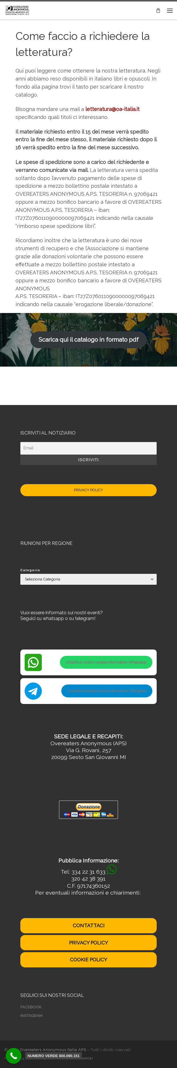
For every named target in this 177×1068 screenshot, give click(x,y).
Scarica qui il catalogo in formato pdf (89, 339)
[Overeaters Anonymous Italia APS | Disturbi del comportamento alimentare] (17, 9)
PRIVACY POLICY (88, 490)
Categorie (30, 570)
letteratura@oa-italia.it (112, 109)
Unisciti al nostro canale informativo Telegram (107, 690)
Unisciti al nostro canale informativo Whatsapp (106, 662)
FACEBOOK (31, 1007)
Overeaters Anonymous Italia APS (53, 1050)
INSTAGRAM (31, 1015)
